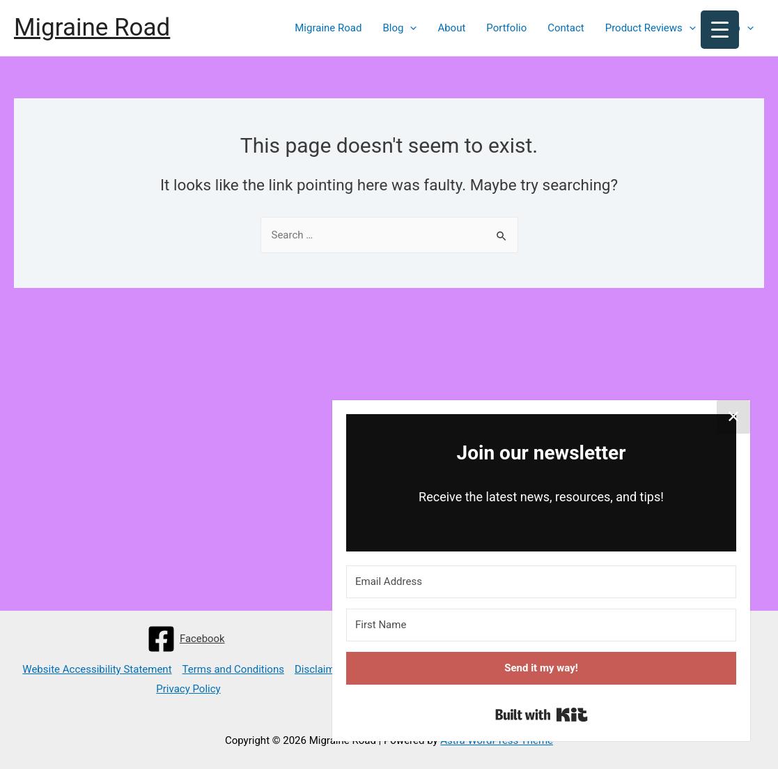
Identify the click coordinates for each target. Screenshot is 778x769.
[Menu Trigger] (720, 29)
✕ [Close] (733, 417)
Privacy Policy (188, 689)
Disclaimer (319, 669)
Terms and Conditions (233, 669)
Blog (399, 28)
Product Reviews (650, 28)
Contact (565, 28)
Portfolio (506, 28)
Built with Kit (541, 714)
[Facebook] (186, 639)
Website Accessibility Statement (96, 669)
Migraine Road (92, 27)
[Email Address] (541, 581)
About (451, 28)
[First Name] (541, 625)
